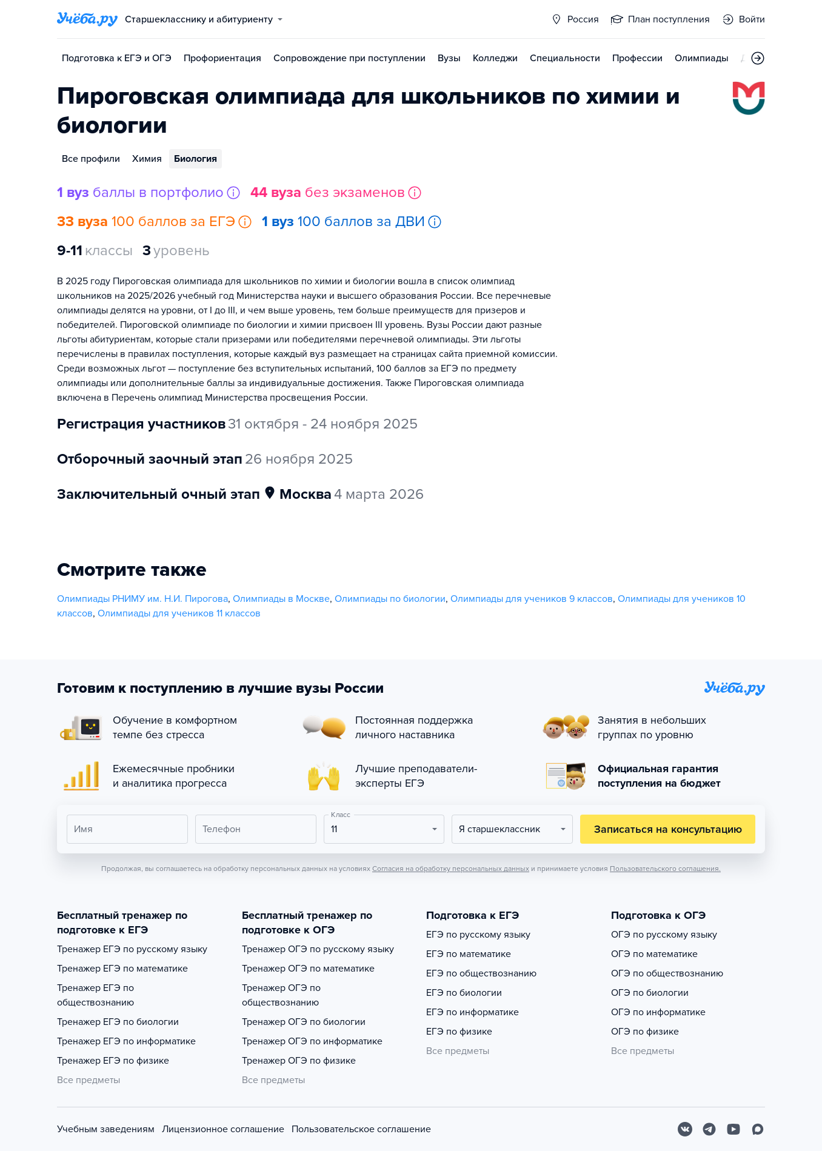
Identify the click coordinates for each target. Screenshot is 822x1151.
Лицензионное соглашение (223, 1129)
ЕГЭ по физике (459, 1032)
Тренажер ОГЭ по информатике (312, 1041)
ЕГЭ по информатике (472, 1012)
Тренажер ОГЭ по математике (308, 969)
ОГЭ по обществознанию (667, 973)
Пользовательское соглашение (361, 1129)
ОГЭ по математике (654, 954)
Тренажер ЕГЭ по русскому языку (132, 949)
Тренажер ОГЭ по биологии (304, 1022)
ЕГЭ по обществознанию (481, 973)
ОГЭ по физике (645, 1032)
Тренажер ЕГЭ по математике (122, 969)
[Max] (757, 1129)
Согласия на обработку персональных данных (450, 868)
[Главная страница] (87, 19)
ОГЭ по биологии (650, 993)
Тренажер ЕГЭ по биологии (118, 1022)
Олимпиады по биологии (390, 599)
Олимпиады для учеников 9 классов (531, 599)
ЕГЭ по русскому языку (478, 935)
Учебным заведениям (106, 1129)
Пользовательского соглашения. (665, 868)
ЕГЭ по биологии (464, 993)
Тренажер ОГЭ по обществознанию (281, 995)
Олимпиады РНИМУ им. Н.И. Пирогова (142, 599)
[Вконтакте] (685, 1129)
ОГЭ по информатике (658, 1012)
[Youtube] (733, 1129)
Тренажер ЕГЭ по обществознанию (95, 995)
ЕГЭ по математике (468, 954)
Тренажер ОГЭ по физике (299, 1061)
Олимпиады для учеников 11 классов (179, 613)
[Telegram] (709, 1129)
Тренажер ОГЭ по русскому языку (318, 949)
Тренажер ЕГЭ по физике (113, 1061)
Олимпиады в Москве (281, 599)
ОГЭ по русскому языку (664, 935)
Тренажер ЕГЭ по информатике (126, 1041)
